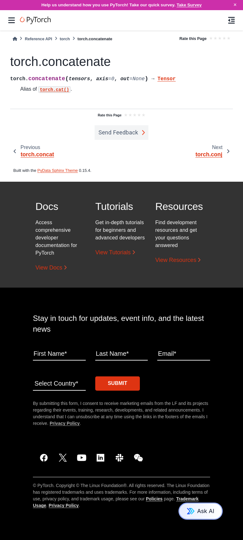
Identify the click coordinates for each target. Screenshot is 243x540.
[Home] (15, 39)
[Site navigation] (11, 20)
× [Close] (235, 5)
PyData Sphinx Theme (57, 170)
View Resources (175, 260)
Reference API (38, 38)
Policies (154, 498)
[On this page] (231, 20)
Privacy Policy (65, 423)
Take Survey (189, 5)
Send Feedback (118, 132)
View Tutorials (113, 252)
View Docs (48, 267)
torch (65, 38)
